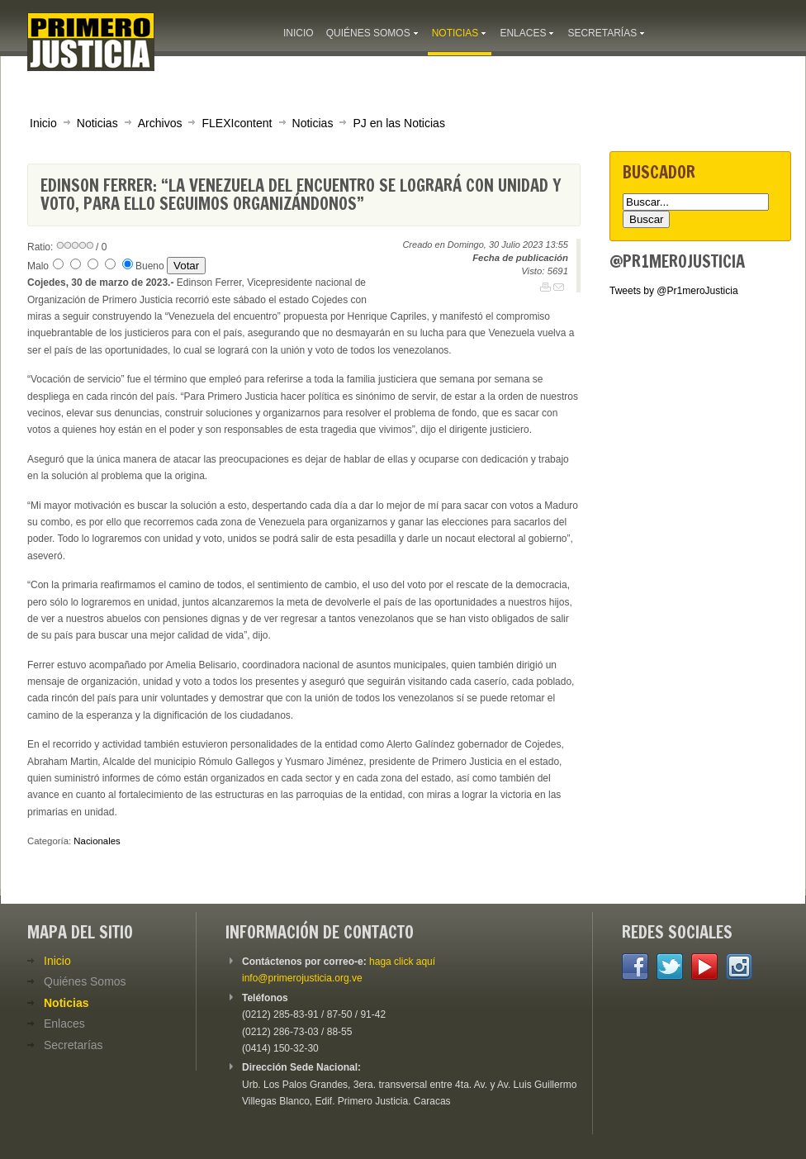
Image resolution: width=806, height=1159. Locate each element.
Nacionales (96, 841)
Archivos (160, 123)
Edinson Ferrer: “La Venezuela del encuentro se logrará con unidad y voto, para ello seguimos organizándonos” (300, 194)
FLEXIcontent (237, 123)
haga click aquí (402, 961)
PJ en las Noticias (399, 123)
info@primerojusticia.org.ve (302, 978)
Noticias (97, 123)
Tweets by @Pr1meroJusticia (673, 291)
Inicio (43, 123)
